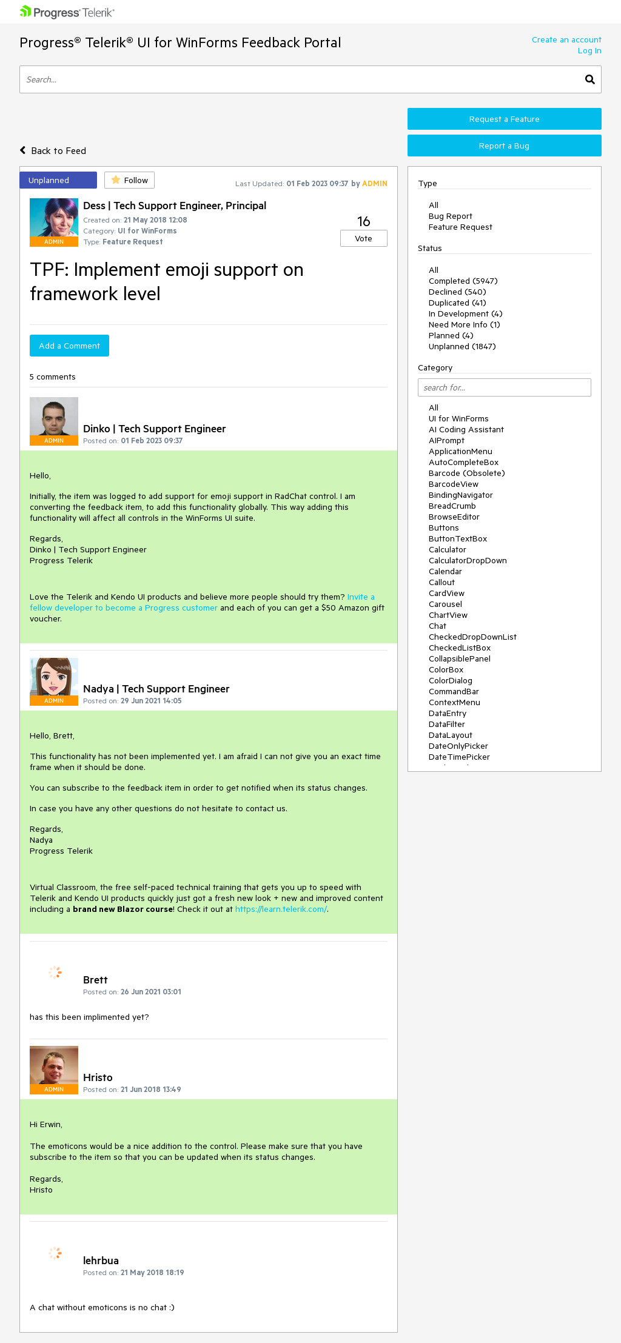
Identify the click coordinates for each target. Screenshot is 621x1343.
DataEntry (447, 713)
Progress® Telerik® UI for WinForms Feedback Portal (180, 42)
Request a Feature (504, 118)
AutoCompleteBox (463, 462)
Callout (442, 582)
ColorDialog (450, 680)
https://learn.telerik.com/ (281, 908)
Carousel (445, 603)
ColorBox (446, 669)
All (433, 204)
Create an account (567, 39)
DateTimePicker (459, 756)
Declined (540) (457, 291)
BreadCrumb (452, 505)
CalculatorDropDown (468, 560)
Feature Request (460, 226)
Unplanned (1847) (462, 346)
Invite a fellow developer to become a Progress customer (202, 602)
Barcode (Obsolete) (467, 472)
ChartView (448, 614)
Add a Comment (69, 345)
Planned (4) (451, 335)
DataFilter (447, 723)
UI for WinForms (459, 418)
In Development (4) (466, 313)
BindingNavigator (461, 494)
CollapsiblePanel (460, 658)
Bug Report (450, 215)
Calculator (447, 549)
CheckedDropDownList (473, 636)
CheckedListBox (460, 647)
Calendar (445, 571)
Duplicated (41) (457, 302)
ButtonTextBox (458, 538)
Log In (590, 50)
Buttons (444, 527)
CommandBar (454, 691)
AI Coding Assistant (466, 429)
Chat (437, 625)
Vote (363, 238)
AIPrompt (447, 440)
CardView (447, 593)
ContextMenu (454, 702)
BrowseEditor (454, 516)
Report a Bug (504, 145)
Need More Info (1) (464, 324)
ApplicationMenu (460, 451)
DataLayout (450, 734)
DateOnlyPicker (458, 745)
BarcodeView (453, 483)
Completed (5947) (463, 280)
